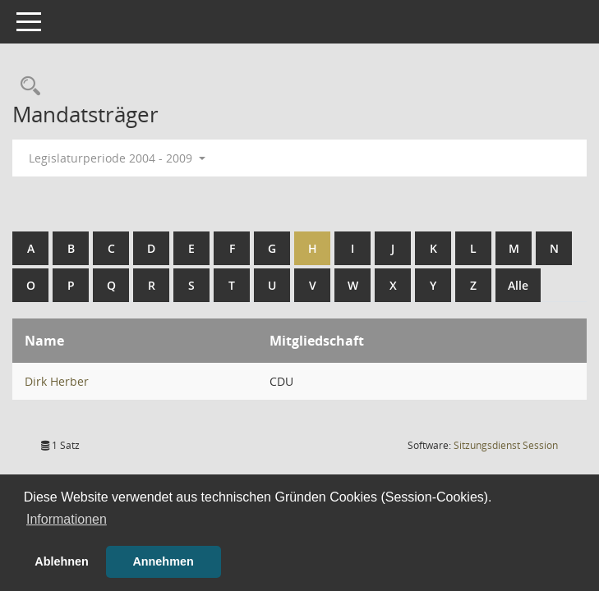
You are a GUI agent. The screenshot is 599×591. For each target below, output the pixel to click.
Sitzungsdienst (506, 445)
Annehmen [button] (162, 561)
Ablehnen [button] (62, 561)
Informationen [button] (66, 519)
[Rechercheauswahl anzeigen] (26, 86)
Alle (518, 285)
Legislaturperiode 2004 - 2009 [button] (117, 158)
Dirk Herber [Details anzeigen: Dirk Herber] (57, 381)
